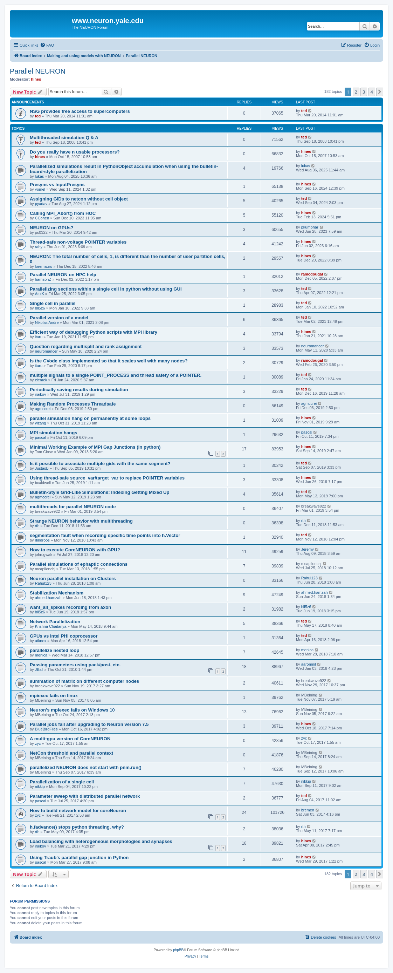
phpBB (178, 950)
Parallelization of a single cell (62, 781)
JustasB (42, 468)
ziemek (41, 380)
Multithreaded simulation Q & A (64, 137)
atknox (40, 641)
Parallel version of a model (59, 317)
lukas (39, 176)
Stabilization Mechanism (56, 593)
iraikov (40, 394)
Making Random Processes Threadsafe (73, 404)
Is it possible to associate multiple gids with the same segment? (100, 463)
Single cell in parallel (52, 303)
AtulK (39, 294)
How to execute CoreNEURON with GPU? (75, 549)
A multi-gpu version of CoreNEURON (70, 738)
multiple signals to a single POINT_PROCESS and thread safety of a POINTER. (115, 375)
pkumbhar (309, 227)
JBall (39, 669)
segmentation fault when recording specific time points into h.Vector (105, 535)
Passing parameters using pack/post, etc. (75, 664)
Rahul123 (43, 583)
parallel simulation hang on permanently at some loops (90, 418)
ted (38, 116)
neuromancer (46, 351)
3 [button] (364, 92)
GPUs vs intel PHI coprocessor (64, 636)
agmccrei (43, 409)
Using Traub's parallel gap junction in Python (79, 857)
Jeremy (307, 549)
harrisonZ (43, 279)
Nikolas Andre (47, 322)
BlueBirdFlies (46, 729)
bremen (307, 810)
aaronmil (308, 664)
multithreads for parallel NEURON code (73, 506)
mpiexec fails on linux (54, 695)
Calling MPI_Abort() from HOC (63, 213)
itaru (38, 337)
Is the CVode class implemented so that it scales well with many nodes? (108, 360)
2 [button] (356, 92)
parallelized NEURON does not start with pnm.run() (86, 767)
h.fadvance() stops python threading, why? (77, 827)
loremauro (44, 266)
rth (37, 526)
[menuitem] (47, 45)
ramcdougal (312, 274)
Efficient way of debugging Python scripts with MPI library (93, 332)
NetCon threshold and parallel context (71, 753)
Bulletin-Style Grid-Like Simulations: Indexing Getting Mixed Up (100, 492)
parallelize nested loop (54, 650)
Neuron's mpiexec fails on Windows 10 (72, 710)
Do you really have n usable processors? (75, 152)
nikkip (40, 786)
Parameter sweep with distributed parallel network (85, 796)
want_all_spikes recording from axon (70, 607)
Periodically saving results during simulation (79, 389)
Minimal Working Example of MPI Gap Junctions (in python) (95, 447)
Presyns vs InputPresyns (57, 184)
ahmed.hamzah (48, 598)
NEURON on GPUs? (52, 227)
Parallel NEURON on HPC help (63, 274)
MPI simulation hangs (53, 432)
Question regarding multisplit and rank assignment (86, 346)
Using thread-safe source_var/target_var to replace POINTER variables (107, 478)
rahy (38, 247)
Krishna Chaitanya (51, 626)
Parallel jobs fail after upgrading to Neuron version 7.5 (89, 724)
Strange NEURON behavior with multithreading (81, 521)
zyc (38, 743)
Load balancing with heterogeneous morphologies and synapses (101, 841)
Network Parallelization (55, 621)
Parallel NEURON (38, 71)
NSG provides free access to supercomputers (80, 111)
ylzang (40, 423)
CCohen (42, 218)
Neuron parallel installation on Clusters (73, 578)
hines (36, 79)
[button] (379, 92)
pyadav (41, 204)
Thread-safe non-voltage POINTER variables (78, 242)
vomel (40, 189)
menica (41, 655)
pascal (40, 437)
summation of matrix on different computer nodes (84, 681)
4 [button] (372, 92)
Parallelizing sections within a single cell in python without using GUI (106, 289)
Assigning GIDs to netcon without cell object (79, 199)
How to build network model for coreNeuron (78, 810)
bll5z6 (40, 308)
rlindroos (42, 540)
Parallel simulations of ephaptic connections (78, 564)
